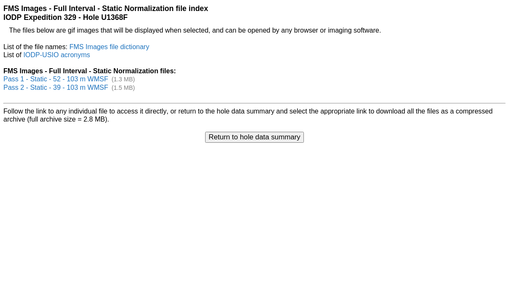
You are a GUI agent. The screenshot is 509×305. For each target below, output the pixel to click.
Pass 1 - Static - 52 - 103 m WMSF (55, 79)
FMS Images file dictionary (110, 46)
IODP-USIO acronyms (56, 54)
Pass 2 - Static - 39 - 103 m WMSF (55, 87)
